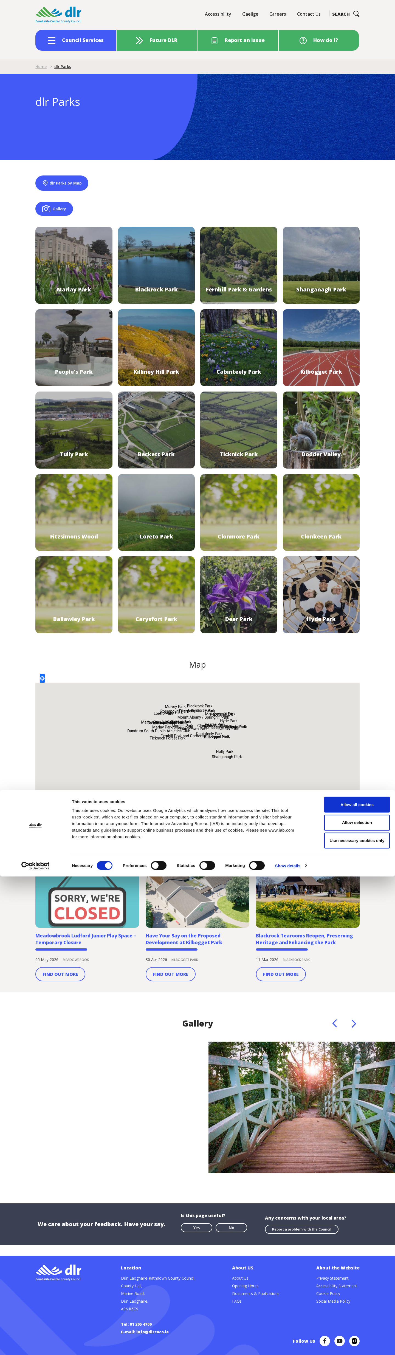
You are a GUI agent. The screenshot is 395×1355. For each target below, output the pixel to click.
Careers (277, 14)
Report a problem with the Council (301, 1241)
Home (41, 66)
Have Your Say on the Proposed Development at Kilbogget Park (190, 952)
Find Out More (60, 989)
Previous (334, 1038)
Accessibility (218, 14)
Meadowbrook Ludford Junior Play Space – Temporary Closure (86, 952)
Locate (42, 685)
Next (354, 1038)
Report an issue (245, 40)
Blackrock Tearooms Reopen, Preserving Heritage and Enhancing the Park (305, 952)
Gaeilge (250, 14)
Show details (288, 1344)
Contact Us (309, 14)
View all (353, 842)
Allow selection (349, 1301)
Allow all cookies (349, 1283)
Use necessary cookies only (349, 1319)
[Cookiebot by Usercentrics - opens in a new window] (36, 1344)
